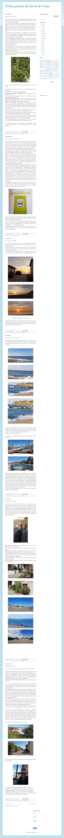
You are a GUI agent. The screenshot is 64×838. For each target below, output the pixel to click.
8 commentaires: (17, 131)
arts (55, 59)
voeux (53, 78)
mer (56, 68)
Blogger (36, 832)
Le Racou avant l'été (10, 501)
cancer (57, 62)
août (42, 40)
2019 (42, 31)
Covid (41, 65)
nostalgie (46, 70)
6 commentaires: (17, 494)
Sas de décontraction (11, 16)
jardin (54, 66)
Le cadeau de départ (10, 240)
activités (41, 59)
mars (42, 48)
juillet (42, 41)
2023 (42, 24)
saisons (45, 76)
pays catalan (16, 660)
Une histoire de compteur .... (13, 139)
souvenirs (42, 77)
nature (58, 69)
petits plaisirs (18, 332)
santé (21, 133)
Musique (52, 69)
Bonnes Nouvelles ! (10, 666)
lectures (17, 133)
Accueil (20, 803)
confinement (55, 64)
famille (57, 65)
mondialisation (42, 69)
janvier (42, 52)
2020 (42, 29)
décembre (43, 33)
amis (9, 133)
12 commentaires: (18, 798)
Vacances (24, 133)
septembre (43, 38)
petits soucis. (54, 73)
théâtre (53, 77)
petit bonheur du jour (46, 71)
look (53, 68)
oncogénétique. (51, 70)
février (42, 50)
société (19, 235)
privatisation (16, 235)
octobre (42, 36)
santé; (54, 76)
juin (42, 43)
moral (19, 133)
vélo (47, 78)
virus (49, 78)
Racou (21, 332)
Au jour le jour (13, 133)
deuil (44, 65)
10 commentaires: (18, 233)
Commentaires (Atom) (14, 805)
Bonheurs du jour (51, 62)
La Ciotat (42, 68)
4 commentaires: (17, 659)
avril (42, 47)
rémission (41, 76)
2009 (42, 54)
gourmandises (44, 66)
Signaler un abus (43, 95)
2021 (42, 28)
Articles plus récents (9, 803)
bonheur (44, 62)
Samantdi (11, 94)
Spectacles (48, 77)
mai (42, 45)
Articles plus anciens (32, 803)
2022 (42, 26)
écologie (48, 65)
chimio (15, 800)
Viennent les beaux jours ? (12, 337)
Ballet (57, 61)
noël (42, 70)
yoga (55, 78)
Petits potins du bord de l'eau (27, 6)
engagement (52, 65)
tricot (56, 77)
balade (52, 61)
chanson (43, 64)
